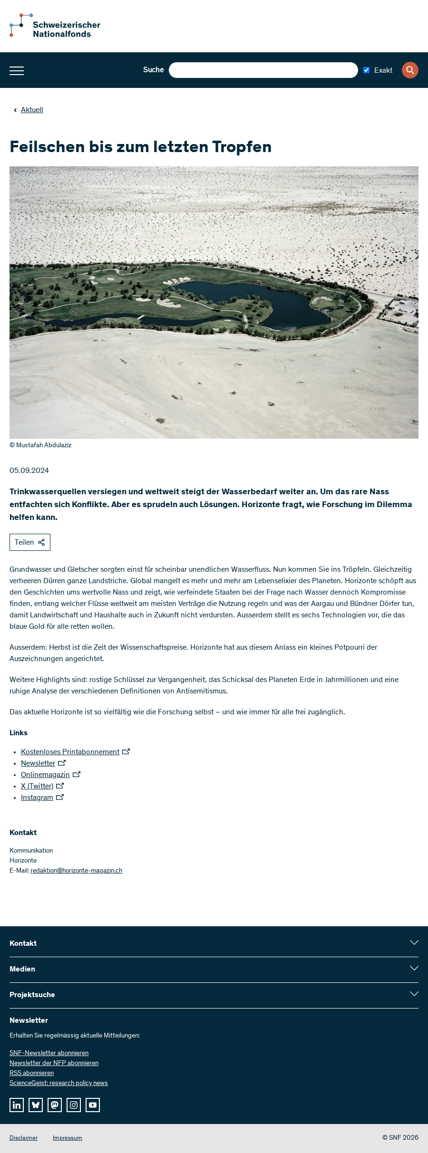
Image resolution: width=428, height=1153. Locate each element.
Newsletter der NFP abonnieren (54, 1063)
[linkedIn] (17, 1105)
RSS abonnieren (32, 1073)
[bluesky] (36, 1105)
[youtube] (93, 1105)
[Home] (62, 35)
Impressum (67, 1138)
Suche (153, 70)
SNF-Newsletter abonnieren (49, 1053)
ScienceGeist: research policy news (59, 1083)
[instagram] (74, 1105)
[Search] (410, 70)
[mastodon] (55, 1105)
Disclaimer (24, 1138)
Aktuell (28, 110)
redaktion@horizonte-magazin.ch (76, 871)
